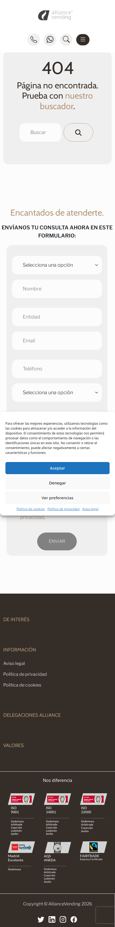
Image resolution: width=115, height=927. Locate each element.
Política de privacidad (63, 509)
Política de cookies (31, 509)
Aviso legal (90, 509)
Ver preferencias (57, 497)
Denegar (57, 483)
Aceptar (57, 468)
